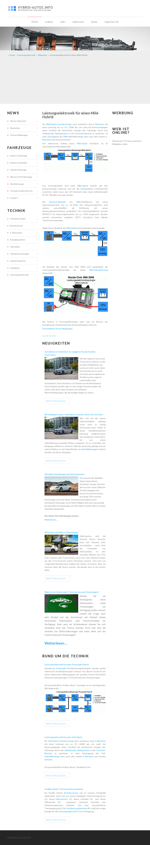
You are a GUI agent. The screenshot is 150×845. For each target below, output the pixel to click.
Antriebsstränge (17, 219)
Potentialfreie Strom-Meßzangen (57, 328)
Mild (65, 136)
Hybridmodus (48, 133)
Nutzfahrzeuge (17, 184)
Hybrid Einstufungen (19, 253)
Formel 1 (14, 198)
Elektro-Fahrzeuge (18, 156)
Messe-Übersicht (18, 121)
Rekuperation (62, 133)
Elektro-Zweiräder (18, 162)
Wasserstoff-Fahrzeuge (21, 177)
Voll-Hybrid (53, 741)
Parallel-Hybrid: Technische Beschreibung (64, 789)
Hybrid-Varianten (18, 261)
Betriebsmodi (16, 225)
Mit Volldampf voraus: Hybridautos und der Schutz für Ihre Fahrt (74, 414)
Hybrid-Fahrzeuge (18, 170)
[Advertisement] (75, 81)
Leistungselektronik (67, 811)
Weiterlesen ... (57, 401)
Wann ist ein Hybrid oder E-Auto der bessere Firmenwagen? (72, 592)
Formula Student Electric (21, 191)
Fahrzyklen (15, 246)
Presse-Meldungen (19, 135)
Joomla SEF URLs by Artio (49, 336)
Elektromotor (62, 799)
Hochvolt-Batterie (83, 133)
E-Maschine (98, 124)
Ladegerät (15, 268)
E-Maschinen (16, 232)
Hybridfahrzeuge (89, 449)
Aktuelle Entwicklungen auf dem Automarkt (65, 474)
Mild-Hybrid (51, 124)
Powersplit (61, 668)
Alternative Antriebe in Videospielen (61, 532)
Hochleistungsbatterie (77, 808)
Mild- (78, 202)
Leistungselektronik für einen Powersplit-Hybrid (67, 664)
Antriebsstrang (64, 124)
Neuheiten (15, 128)
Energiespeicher (17, 239)
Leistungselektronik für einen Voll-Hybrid (63, 737)
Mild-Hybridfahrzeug (98, 270)
